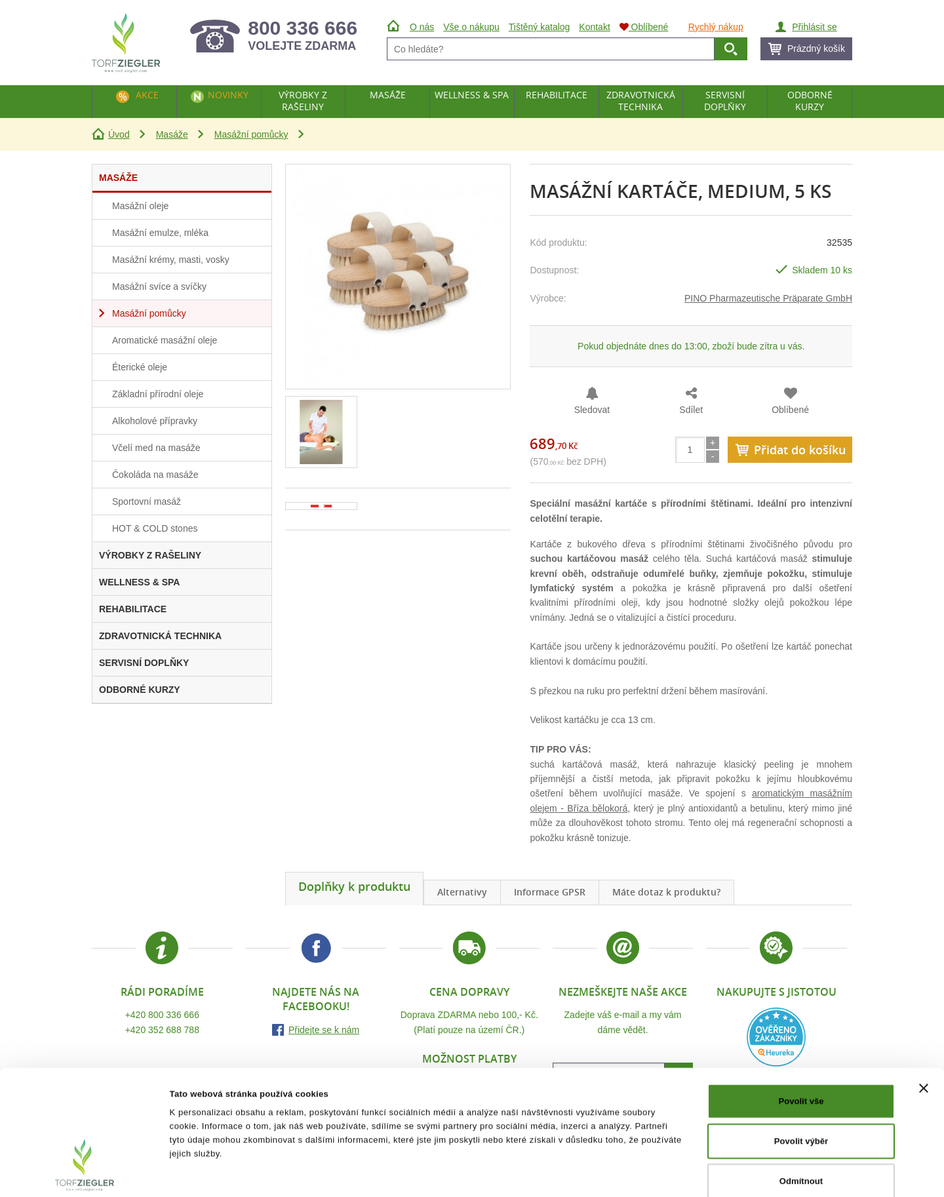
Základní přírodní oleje (157, 394)
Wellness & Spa (472, 94)
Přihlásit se (814, 27)
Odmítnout (801, 1115)
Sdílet (691, 409)
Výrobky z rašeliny (303, 100)
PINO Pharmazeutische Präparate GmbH (768, 298)
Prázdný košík (816, 48)
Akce (147, 94)
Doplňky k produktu (354, 886)
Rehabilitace (556, 94)
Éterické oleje (139, 367)
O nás (422, 27)
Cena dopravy (469, 992)
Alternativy (462, 892)
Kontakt (594, 27)
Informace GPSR (549, 892)
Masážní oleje (140, 206)
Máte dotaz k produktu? (666, 892)
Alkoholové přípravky (154, 421)
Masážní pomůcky (251, 134)
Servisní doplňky (725, 100)
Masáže (172, 134)
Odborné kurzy (810, 100)
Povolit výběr (801, 1076)
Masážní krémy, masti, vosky (170, 259)
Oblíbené (790, 409)
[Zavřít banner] (923, 1023)
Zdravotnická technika (640, 100)
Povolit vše (800, 1036)
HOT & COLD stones (154, 528)
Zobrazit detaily (644, 1172)
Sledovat (592, 409)
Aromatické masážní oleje (164, 340)
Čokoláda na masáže (155, 474)
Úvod (119, 134)
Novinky (228, 94)
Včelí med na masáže (156, 447)
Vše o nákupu (471, 27)
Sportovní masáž (146, 501)
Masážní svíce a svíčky (159, 286)
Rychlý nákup (715, 27)
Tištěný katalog (539, 27)
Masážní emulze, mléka (160, 232)
